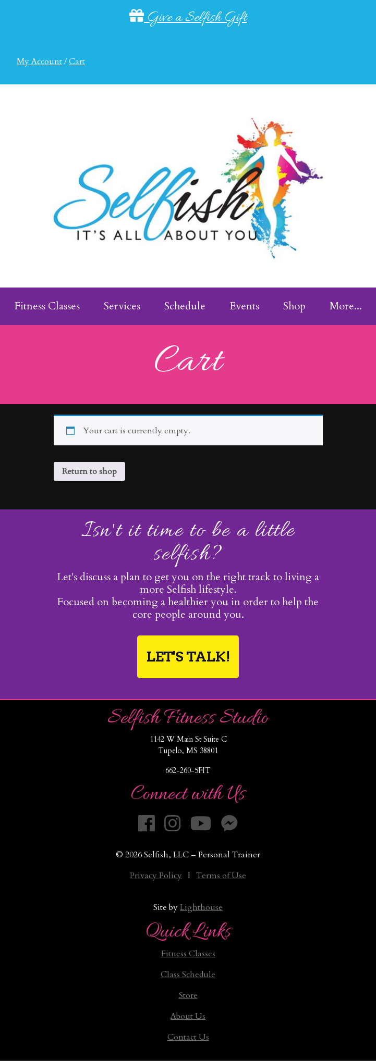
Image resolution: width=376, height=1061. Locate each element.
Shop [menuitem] (294, 306)
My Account (39, 61)
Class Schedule (188, 974)
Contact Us (188, 1037)
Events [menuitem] (244, 306)
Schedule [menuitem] (184, 306)
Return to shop (89, 471)
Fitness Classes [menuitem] (47, 306)
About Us (188, 1016)
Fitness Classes (188, 953)
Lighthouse (201, 907)
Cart (77, 61)
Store (188, 995)
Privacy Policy (156, 875)
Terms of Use (221, 875)
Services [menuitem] (122, 306)
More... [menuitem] (346, 306)
